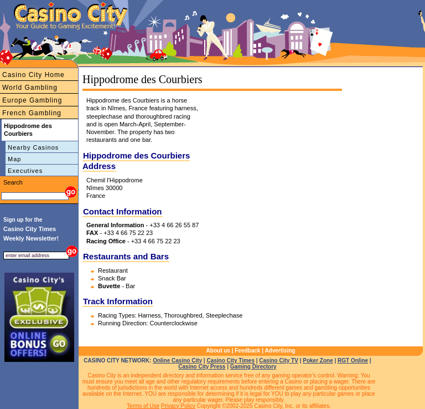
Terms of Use (143, 406)
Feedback (247, 350)
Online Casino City (177, 360)
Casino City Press (201, 367)
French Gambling (31, 113)
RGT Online (353, 360)
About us (218, 350)
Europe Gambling (32, 100)
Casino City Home (33, 75)
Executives (25, 170)
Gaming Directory (253, 367)
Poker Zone (318, 360)
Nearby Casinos (33, 147)
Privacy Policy (178, 406)
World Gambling (30, 87)
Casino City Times (230, 360)
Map (14, 159)
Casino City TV (278, 360)
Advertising (280, 350)
